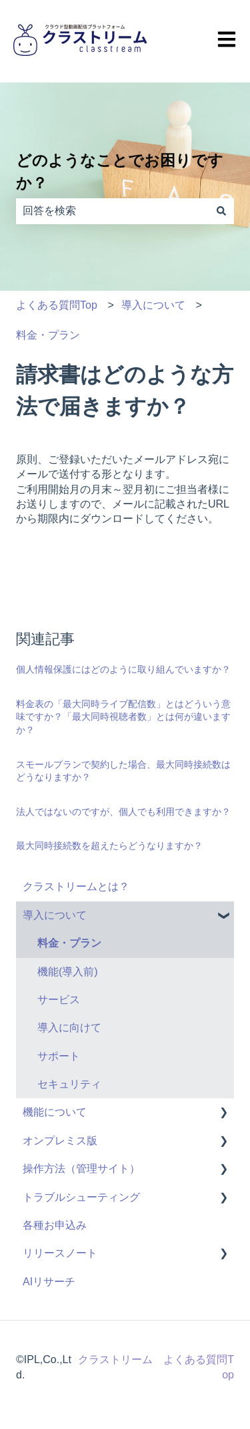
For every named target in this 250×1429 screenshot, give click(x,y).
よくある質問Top (56, 305)
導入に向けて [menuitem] (69, 1027)
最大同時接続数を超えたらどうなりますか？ (109, 845)
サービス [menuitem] (58, 999)
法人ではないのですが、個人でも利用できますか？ (123, 811)
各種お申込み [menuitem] (55, 1225)
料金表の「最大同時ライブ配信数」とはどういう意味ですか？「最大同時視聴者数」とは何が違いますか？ (123, 717)
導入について (153, 305)
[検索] (221, 211)
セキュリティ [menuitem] (69, 1084)
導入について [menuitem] (55, 915)
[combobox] (112, 211)
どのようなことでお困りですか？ (119, 172)
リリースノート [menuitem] (60, 1253)
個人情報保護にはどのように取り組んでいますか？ (123, 669)
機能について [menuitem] (55, 1112)
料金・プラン (48, 335)
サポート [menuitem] (58, 1056)
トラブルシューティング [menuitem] (81, 1197)
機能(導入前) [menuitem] (67, 971)
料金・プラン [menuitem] (69, 943)
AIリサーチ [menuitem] (49, 1281)
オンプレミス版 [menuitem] (60, 1140)
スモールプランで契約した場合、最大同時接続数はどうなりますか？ (123, 771)
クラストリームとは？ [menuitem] (76, 886)
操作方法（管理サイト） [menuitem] (81, 1168)
